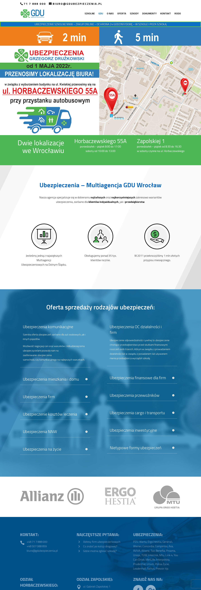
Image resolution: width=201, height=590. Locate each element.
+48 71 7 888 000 (37, 542)
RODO (177, 14)
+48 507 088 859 (37, 546)
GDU (100, 14)
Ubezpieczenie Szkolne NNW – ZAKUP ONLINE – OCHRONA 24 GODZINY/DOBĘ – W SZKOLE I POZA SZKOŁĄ (100, 24)
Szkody (134, 14)
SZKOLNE (90, 14)
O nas (110, 14)
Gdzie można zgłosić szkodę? (100, 551)
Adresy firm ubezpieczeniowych (101, 542)
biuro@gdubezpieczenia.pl (42, 550)
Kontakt (165, 14)
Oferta (121, 14)
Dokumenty (149, 14)
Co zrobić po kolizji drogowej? (100, 546)
